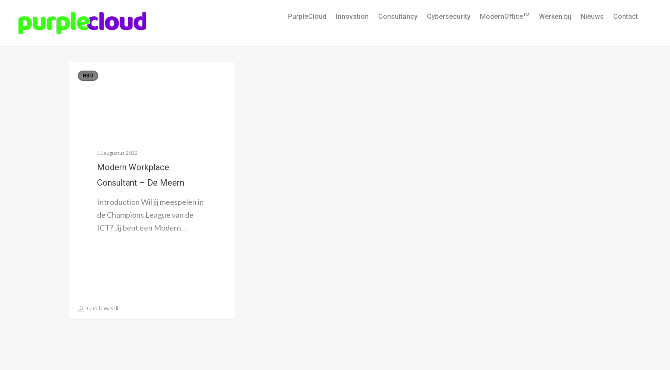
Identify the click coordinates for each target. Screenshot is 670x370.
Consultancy (397, 16)
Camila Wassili (99, 309)
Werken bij (555, 16)
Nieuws (592, 16)
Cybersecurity (448, 16)
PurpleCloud (307, 16)
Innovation (352, 16)
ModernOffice (504, 16)
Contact (625, 16)
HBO (88, 76)
